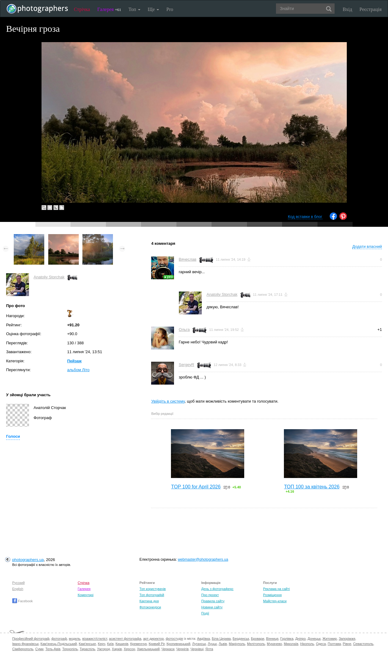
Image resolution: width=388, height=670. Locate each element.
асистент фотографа (125, 638)
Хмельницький (148, 649)
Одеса (321, 644)
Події (205, 613)
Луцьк (212, 644)
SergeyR (186, 364)
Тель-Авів (52, 649)
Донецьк (314, 638)
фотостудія (174, 638)
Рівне (347, 644)
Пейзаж (74, 361)
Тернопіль (70, 649)
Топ (134, 9)
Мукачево (274, 644)
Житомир (329, 638)
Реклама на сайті (276, 589)
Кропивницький (178, 644)
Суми (39, 649)
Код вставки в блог (305, 216)
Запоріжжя (347, 638)
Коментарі (85, 595)
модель (75, 638)
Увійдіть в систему (168, 401)
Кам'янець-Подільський (59, 644)
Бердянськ (241, 638)
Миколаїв (291, 644)
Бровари (257, 638)
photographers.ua (28, 559)
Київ (110, 644)
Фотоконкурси (150, 607)
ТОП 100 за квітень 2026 (311, 486)
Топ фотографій (152, 595)
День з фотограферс (217, 589)
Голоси (13, 436)
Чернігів (182, 649)
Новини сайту (212, 607)
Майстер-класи (275, 601)
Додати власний (367, 246)
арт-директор (153, 638)
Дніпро (300, 638)
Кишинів (121, 644)
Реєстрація (371, 9)
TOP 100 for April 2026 (195, 486)
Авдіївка (203, 638)
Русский (18, 583)
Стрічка (82, 9)
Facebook (22, 601)
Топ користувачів (153, 589)
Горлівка (286, 638)
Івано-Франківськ (25, 644)
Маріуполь (237, 644)
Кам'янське (87, 644)
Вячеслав (187, 259)
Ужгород (103, 649)
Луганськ (199, 644)
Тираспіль (87, 649)
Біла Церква (221, 638)
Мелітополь (256, 644)
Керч (101, 644)
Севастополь (363, 644)
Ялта (209, 649)
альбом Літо (78, 370)
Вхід (347, 9)
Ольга (184, 329)
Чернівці (197, 649)
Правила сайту (212, 601)
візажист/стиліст (94, 638)
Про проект (210, 595)
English (17, 589)
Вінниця (272, 638)
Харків (117, 649)
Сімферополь (22, 649)
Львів (223, 644)
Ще (153, 9)
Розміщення (272, 595)
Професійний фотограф (30, 638)
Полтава (334, 644)
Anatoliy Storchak (49, 277)
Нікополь (307, 644)
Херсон (129, 649)
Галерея (109, 9)
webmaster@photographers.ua (203, 559)
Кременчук (138, 644)
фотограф (59, 638)
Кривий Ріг (157, 644)
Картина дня (149, 601)
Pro (169, 9)
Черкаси (167, 649)
